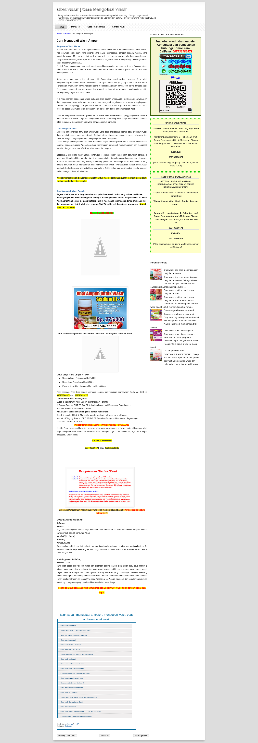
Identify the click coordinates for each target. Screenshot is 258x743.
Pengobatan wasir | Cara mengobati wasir (75, 630)
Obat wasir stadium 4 (68, 626)
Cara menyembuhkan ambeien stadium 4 (75, 673)
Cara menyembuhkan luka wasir (179, 310)
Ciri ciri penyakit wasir (174, 350)
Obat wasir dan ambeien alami (72, 702)
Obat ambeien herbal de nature (72, 688)
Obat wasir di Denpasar (69, 692)
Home (61, 27)
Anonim (70, 724)
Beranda (105, 736)
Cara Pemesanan (96, 26)
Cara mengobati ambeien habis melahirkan (76, 716)
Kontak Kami (118, 26)
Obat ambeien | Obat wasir (70, 649)
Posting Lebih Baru (66, 736)
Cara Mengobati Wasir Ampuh (78, 40)
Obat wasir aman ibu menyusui (178, 330)
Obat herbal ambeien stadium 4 (72, 678)
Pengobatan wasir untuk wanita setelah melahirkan (79, 697)
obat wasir (66, 34)
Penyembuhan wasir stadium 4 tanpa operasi (77, 654)
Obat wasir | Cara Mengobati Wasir (92, 9)
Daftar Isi (75, 26)
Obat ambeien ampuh (68, 640)
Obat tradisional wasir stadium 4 (72, 668)
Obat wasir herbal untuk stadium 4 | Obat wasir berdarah (81, 711)
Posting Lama (141, 736)
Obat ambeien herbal (68, 707)
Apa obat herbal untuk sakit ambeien (74, 635)
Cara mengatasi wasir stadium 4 (72, 683)
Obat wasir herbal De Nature (71, 645)
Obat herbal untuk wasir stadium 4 (73, 664)
